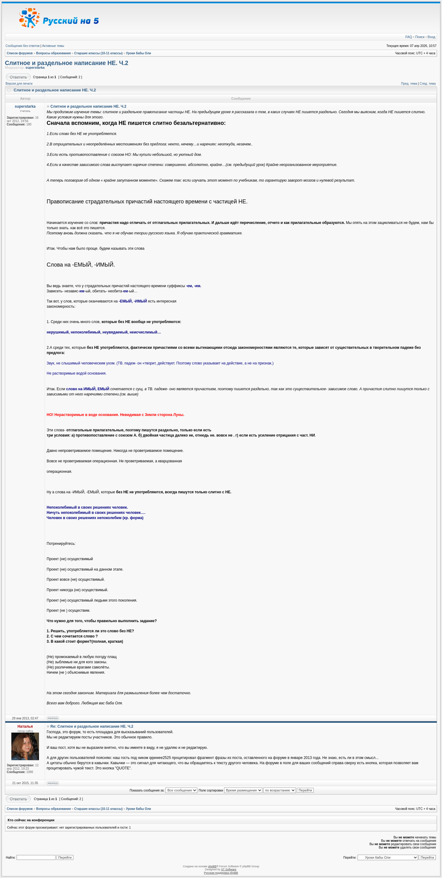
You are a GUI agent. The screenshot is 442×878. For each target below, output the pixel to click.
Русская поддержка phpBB (221, 872)
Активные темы (53, 46)
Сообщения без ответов (23, 46)
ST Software (228, 869)
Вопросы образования (53, 53)
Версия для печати (19, 83)
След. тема (428, 83)
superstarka (35, 67)
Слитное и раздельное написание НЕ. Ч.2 (66, 63)
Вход (431, 37)
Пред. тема (409, 83)
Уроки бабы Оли (138, 53)
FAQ (408, 37)
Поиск (420, 37)
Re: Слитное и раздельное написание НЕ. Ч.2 (91, 726)
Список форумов (20, 53)
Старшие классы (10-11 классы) (98, 53)
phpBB (212, 866)
